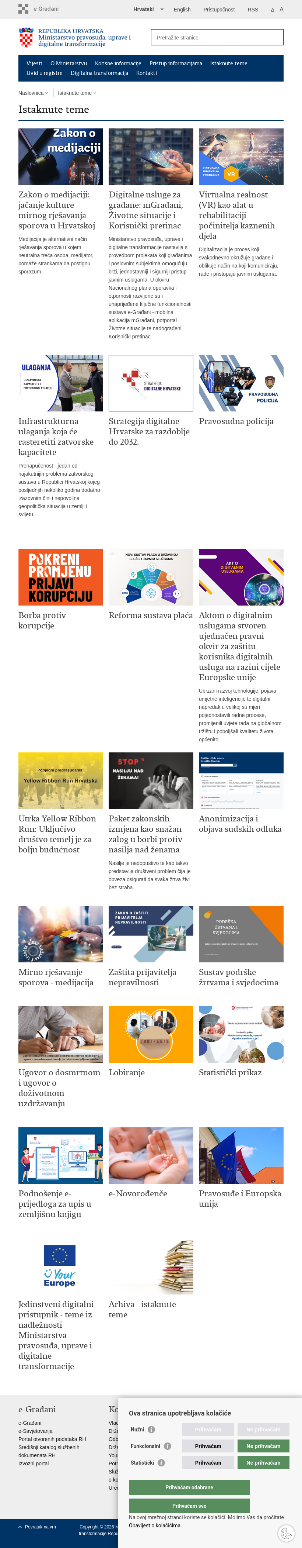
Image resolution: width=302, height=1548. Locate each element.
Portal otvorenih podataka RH (52, 1439)
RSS (253, 10)
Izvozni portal (33, 1463)
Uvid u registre (45, 73)
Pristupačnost (219, 10)
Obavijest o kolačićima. (155, 1525)
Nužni (137, 1444)
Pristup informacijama (176, 63)
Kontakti (146, 73)
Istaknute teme (228, 63)
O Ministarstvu (68, 63)
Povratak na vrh (40, 1527)
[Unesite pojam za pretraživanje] (209, 37)
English (182, 10)
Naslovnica (30, 93)
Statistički (142, 1477)
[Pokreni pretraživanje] (275, 37)
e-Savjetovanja (35, 1431)
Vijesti (34, 63)
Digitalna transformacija (99, 73)
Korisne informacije (118, 63)
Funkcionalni (145, 1461)
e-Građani (29, 1423)
